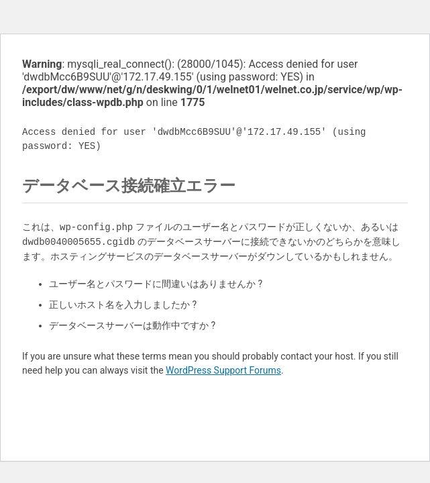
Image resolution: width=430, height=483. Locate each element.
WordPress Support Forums (223, 370)
